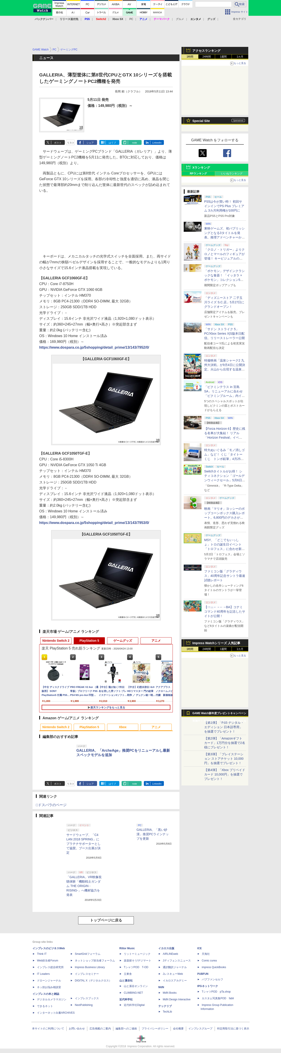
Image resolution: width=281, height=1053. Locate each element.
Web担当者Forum (47, 960)
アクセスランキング (206, 50)
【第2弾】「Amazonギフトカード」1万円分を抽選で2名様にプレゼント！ (224, 743)
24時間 (206, 56)
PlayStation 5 (89, 640)
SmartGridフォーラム (87, 953)
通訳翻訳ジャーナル (175, 967)
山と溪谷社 (126, 980)
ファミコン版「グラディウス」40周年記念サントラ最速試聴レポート (224, 575)
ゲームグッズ (122, 640)
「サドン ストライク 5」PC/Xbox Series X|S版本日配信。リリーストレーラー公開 (224, 333)
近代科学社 (126, 999)
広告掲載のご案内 (100, 1028)
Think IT (42, 953)
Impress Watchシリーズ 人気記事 (216, 643)
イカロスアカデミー (175, 980)
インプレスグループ (200, 1028)
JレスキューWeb (173, 973)
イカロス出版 (166, 948)
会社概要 (178, 1028)
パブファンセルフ (212, 979)
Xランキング (201, 167)
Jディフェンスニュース (177, 960)
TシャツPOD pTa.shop (216, 991)
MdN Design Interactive (177, 999)
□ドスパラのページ (51, 805)
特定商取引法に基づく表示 (233, 1028)
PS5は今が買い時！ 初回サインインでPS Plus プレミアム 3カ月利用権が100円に (224, 206)
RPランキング (198, 173)
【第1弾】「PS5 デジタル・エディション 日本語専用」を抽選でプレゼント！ (224, 727)
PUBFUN (202, 973)
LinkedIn (157, 142)
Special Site (201, 121)
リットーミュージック (137, 953)
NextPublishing (84, 1005)
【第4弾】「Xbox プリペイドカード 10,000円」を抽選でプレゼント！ (224, 774)
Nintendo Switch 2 (55, 640)
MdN (161, 987)
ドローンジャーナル (49, 980)
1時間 (190, 56)
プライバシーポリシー (155, 1028)
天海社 (206, 953)
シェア (90, 142)
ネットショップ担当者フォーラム (95, 960)
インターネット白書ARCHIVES (56, 1012)
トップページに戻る (106, 920)
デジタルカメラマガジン (51, 999)
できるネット (45, 1006)
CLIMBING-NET (133, 992)
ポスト (57, 142)
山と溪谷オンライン (136, 986)
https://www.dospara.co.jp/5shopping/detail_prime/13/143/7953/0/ (94, 523)
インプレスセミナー (87, 973)
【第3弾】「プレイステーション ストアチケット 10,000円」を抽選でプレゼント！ (224, 758)
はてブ (112, 142)
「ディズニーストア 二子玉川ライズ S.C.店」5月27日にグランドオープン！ (224, 302)
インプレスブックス (87, 998)
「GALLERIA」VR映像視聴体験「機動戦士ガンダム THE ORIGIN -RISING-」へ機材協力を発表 (84, 886)
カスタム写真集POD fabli (218, 998)
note (134, 142)
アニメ (156, 640)
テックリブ (165, 1006)
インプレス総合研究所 (50, 967)
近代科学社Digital (134, 1005)
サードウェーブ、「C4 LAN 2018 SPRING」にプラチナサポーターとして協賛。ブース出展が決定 (83, 843)
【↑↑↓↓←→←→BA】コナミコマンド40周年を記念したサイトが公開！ (224, 611)
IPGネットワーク (207, 986)
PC (131, 19)
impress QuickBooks (214, 967)
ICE (199, 948)
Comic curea (209, 960)
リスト (70, 142)
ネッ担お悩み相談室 (49, 987)
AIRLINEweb (170, 953)
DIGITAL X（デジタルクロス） (93, 980)
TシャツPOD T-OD (136, 967)
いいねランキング (231, 173)
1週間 (223, 56)
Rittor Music (127, 948)
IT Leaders (43, 973)
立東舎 (128, 973)
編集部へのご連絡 (126, 1028)
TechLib (167, 1011)
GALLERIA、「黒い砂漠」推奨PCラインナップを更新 (152, 834)
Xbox (122, 727)
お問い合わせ (77, 1028)
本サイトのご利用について (48, 1028)
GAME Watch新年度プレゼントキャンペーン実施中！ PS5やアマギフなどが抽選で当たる (219, 714)
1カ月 (240, 56)
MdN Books (170, 992)
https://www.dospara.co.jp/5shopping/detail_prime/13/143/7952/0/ (94, 347)
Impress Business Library (90, 967)
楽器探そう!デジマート (137, 960)
